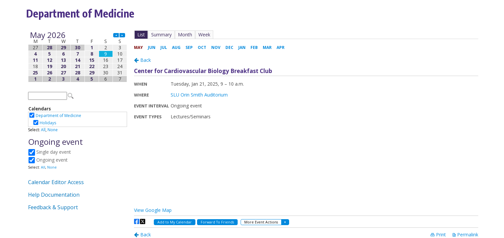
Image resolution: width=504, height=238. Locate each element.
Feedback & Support (53, 207)
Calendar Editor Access (56, 182)
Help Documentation (54, 194)
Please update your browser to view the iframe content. (77, 57)
